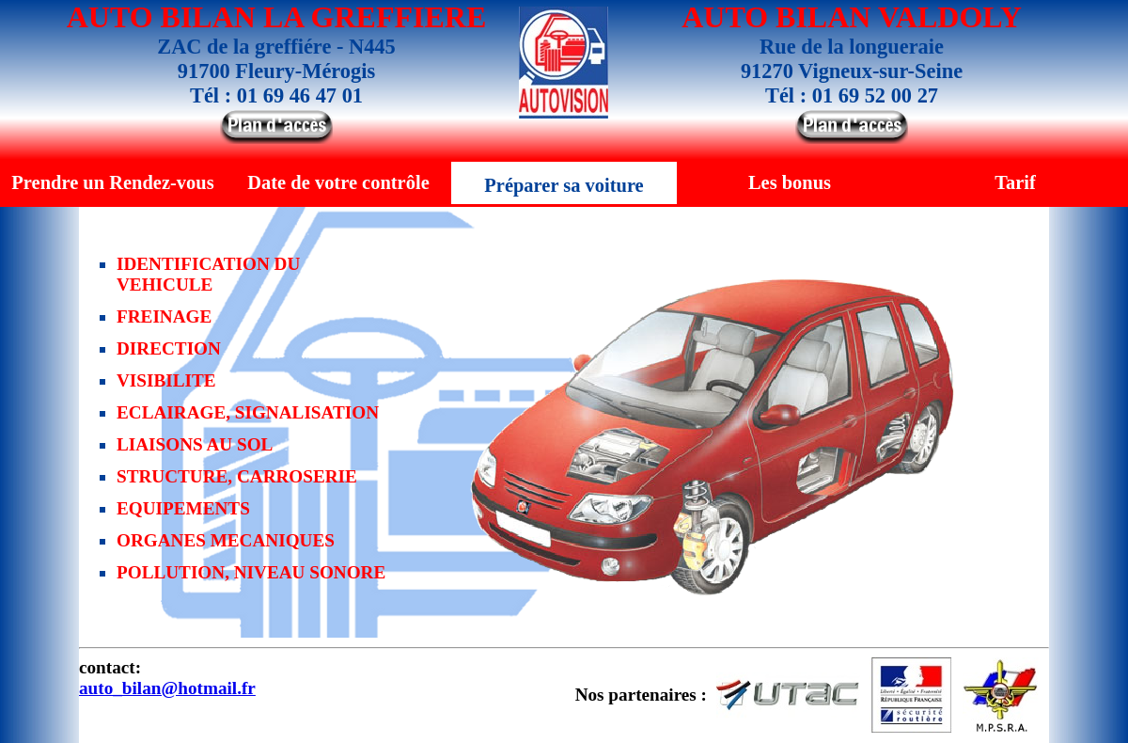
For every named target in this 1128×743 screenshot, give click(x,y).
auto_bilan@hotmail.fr (167, 688)
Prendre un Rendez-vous (112, 182)
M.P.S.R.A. (1001, 695)
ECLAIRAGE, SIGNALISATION (248, 412)
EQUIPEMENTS (183, 508)
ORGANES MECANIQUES (226, 540)
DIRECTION (169, 348)
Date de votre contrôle (338, 182)
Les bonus (789, 182)
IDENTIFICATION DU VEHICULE (208, 274)
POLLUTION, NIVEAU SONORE (251, 572)
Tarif (1015, 182)
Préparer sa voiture (563, 185)
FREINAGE (164, 316)
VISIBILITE (166, 380)
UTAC (788, 695)
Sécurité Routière (911, 695)
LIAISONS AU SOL (195, 444)
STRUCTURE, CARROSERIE (237, 476)
